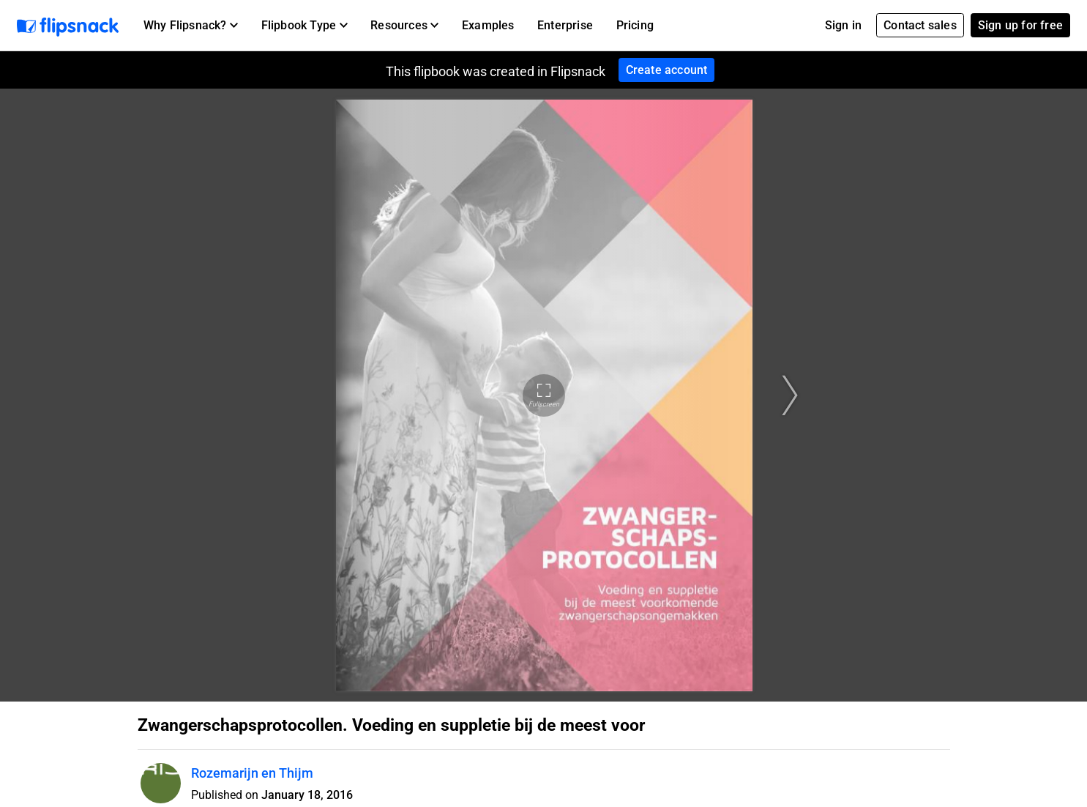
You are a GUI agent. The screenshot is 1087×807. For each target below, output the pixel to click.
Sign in (843, 25)
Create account (667, 70)
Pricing (635, 25)
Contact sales (920, 25)
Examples (488, 25)
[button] (191, 25)
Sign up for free (1020, 25)
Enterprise (565, 25)
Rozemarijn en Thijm (252, 773)
